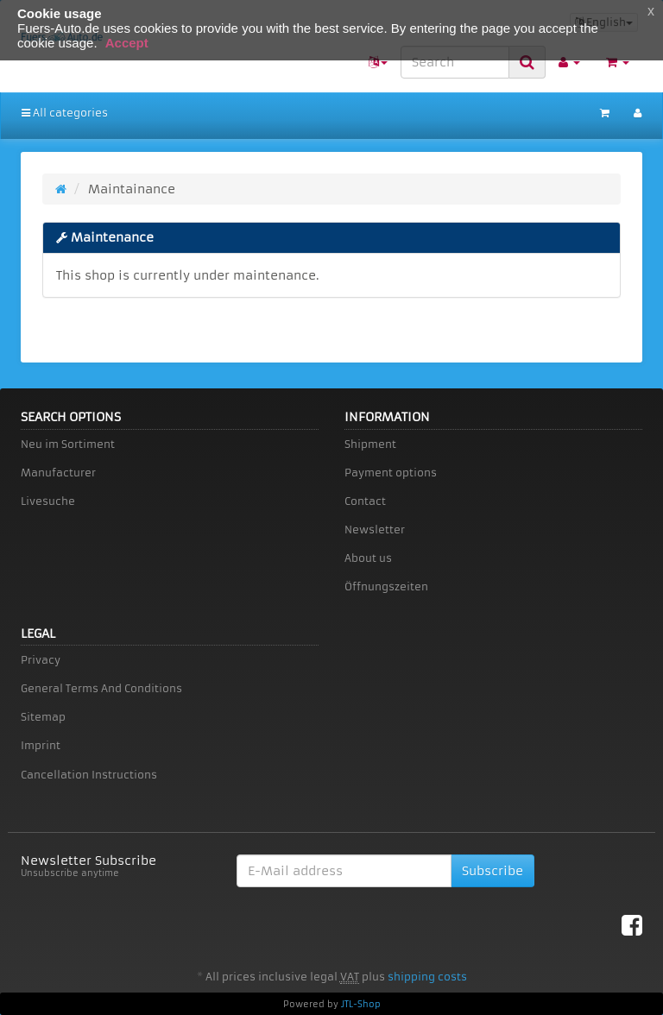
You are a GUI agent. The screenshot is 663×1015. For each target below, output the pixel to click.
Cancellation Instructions (89, 774)
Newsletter (374, 529)
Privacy (40, 659)
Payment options (390, 472)
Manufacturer (58, 472)
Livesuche (48, 501)
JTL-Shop (361, 1004)
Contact (365, 501)
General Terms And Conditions (101, 688)
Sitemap (43, 716)
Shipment (370, 444)
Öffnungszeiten (386, 586)
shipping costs (427, 976)
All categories (65, 112)
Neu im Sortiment (68, 444)
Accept (126, 42)
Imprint (40, 745)
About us (368, 558)
